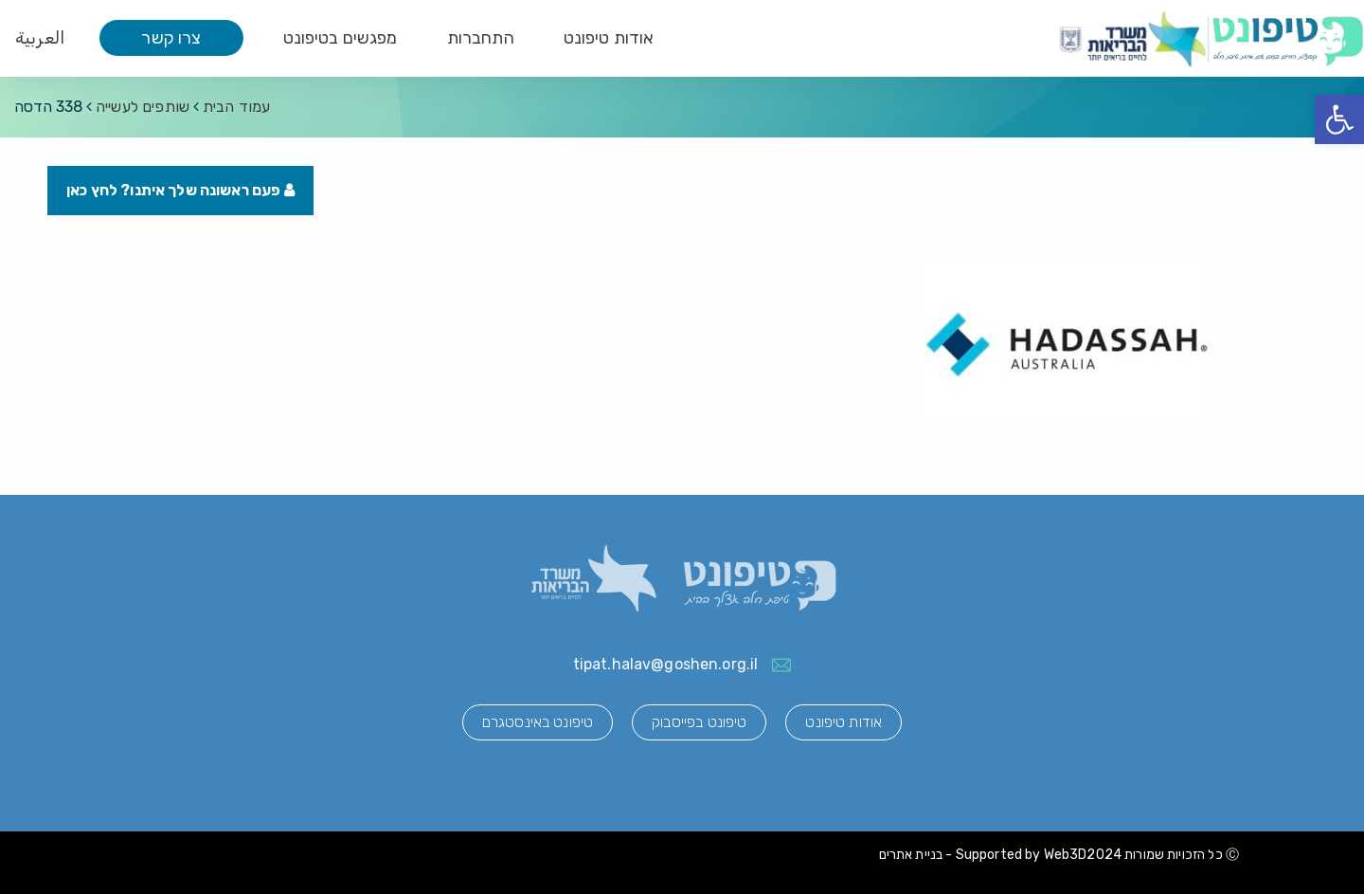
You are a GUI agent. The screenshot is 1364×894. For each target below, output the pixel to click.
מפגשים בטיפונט (340, 37)
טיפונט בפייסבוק (699, 722)
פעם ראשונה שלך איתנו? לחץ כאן (180, 190)
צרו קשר (171, 37)
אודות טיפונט (609, 37)
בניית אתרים (911, 855)
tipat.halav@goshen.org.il (666, 664)
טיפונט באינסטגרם (537, 722)
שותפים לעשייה (142, 107)
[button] (1339, 119)
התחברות (480, 37)
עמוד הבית (236, 107)
